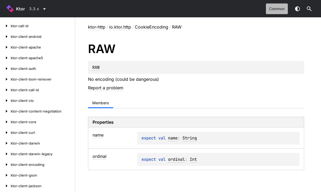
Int (193, 159)
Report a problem (105, 87)
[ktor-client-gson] (5, 175)
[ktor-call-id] (5, 26)
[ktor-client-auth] (5, 68)
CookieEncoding (151, 27)
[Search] (309, 8)
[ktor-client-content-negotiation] (5, 111)
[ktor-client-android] (5, 36)
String (189, 138)
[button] (309, 8)
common (277, 8)
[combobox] (38, 8)
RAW (96, 67)
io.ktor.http (120, 27)
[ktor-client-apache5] (5, 58)
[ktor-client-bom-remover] (5, 79)
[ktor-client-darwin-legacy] (5, 154)
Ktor (20, 8)
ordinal (176, 159)
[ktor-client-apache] (5, 47)
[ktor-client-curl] (5, 132)
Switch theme (297, 8)
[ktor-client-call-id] (5, 90)
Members (100, 103)
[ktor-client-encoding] (5, 164)
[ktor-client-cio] (5, 100)
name (173, 138)
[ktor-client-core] (5, 122)
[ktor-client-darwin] (5, 143)
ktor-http (96, 27)
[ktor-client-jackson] (5, 186)
